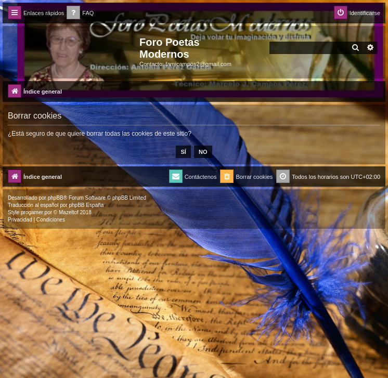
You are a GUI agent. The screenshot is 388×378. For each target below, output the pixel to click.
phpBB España (86, 205)
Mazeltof (69, 212)
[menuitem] (80, 13)
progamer (32, 212)
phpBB (55, 198)
